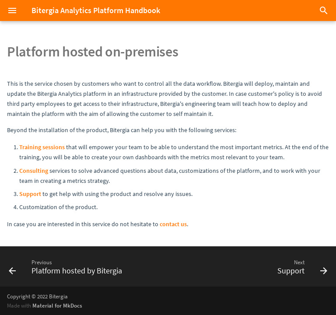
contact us (173, 224)
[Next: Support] (300, 266)
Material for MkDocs (57, 305)
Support (30, 194)
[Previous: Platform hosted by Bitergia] (67, 266)
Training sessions (42, 147)
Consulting (33, 171)
